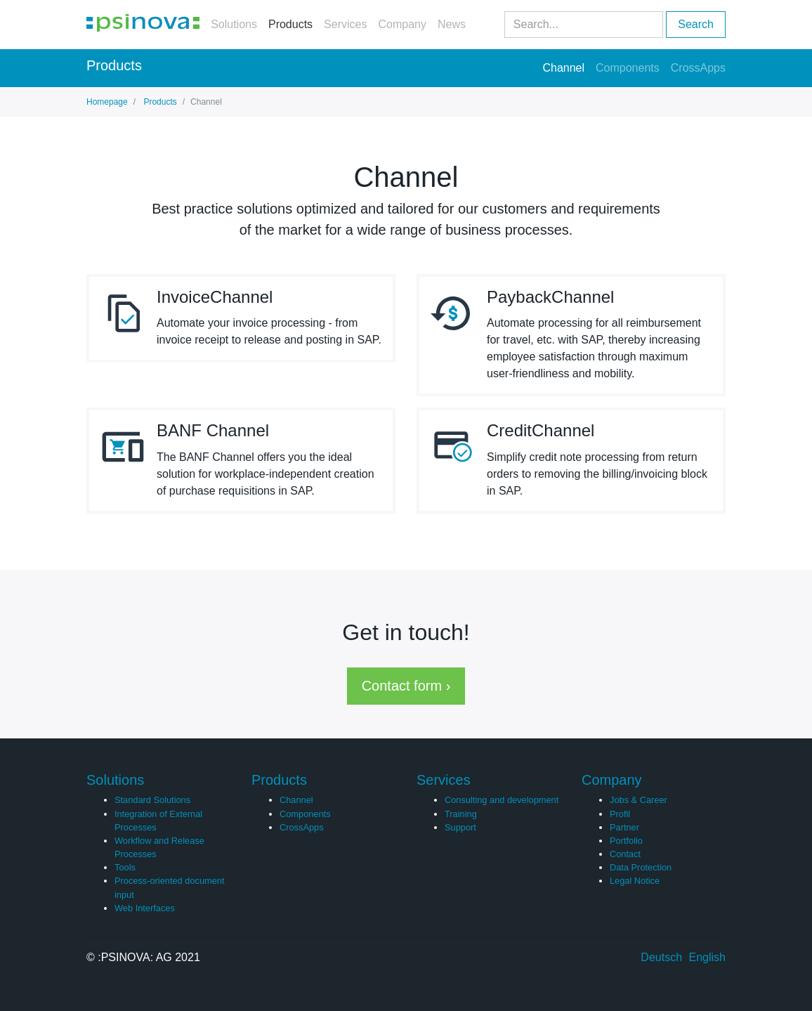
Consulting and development (501, 800)
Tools (125, 867)
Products (290, 24)
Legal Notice (635, 880)
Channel (563, 66)
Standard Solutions (152, 800)
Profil (620, 814)
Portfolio (626, 840)
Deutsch (661, 957)
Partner (624, 827)
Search (696, 24)
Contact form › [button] (406, 685)
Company (402, 24)
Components (628, 68)
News (452, 24)
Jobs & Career (638, 800)
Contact (625, 854)
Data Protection (641, 867)
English (707, 957)
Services (345, 24)
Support (460, 827)
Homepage (107, 102)
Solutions (234, 24)
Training (461, 814)
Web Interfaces (144, 908)
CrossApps (698, 68)
